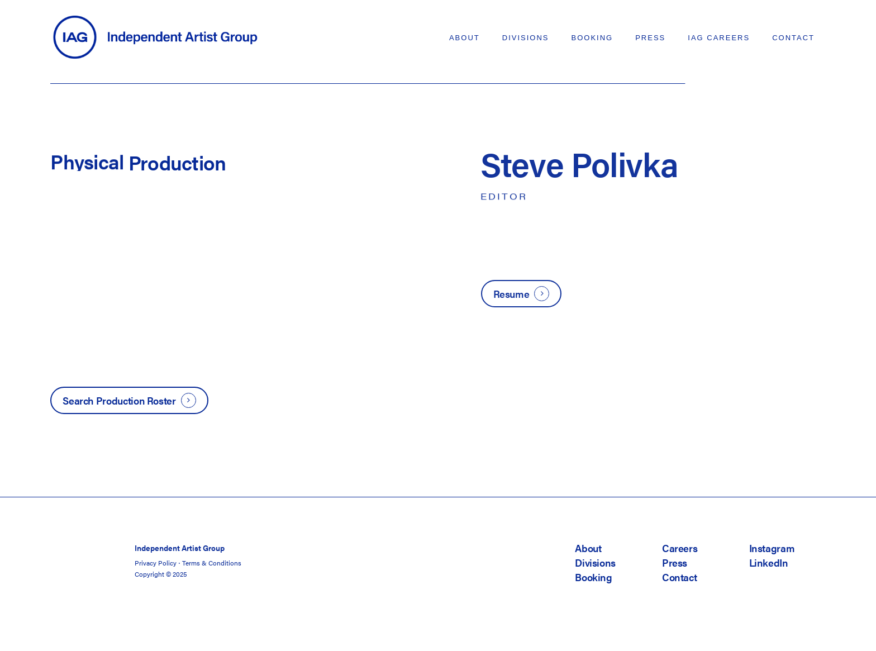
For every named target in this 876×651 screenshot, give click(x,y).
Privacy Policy (156, 563)
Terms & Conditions (211, 563)
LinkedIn (768, 562)
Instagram (772, 548)
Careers (679, 548)
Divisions (595, 562)
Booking (593, 577)
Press (674, 562)
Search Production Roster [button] (119, 400)
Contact (679, 577)
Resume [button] (511, 294)
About (588, 548)
